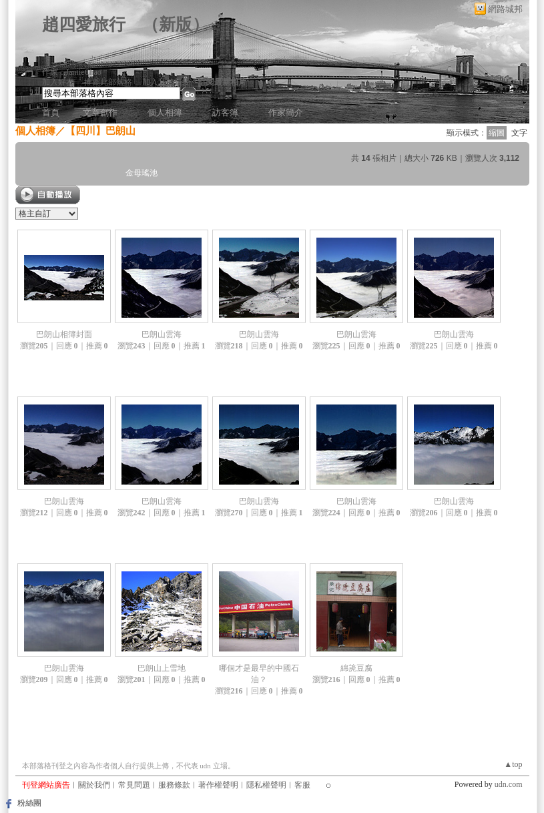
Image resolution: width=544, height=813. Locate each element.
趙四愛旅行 (83, 24)
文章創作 (100, 112)
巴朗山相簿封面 (64, 334)
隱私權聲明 (266, 785)
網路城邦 (505, 9)
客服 (302, 785)
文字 (519, 133)
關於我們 (94, 785)
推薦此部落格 (108, 82)
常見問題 (134, 785)
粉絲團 (29, 803)
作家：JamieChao (71, 72)
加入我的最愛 (166, 82)
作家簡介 (285, 112)
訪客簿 (225, 112)
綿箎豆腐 (356, 668)
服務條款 (174, 785)
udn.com (509, 784)
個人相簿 (165, 112)
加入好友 (58, 82)
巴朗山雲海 (162, 334)
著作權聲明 (218, 785)
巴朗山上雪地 (162, 668)
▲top (513, 764)
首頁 (50, 112)
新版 (175, 24)
